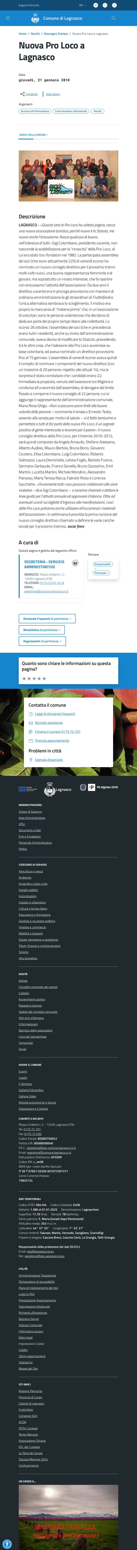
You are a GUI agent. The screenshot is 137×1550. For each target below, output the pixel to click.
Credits (23, 1350)
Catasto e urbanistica (32, 902)
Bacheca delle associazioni (35, 1030)
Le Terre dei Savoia (30, 1453)
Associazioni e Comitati (33, 1108)
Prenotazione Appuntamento (37, 1300)
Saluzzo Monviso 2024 (33, 1459)
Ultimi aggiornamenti (32, 1356)
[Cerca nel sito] (113, 18)
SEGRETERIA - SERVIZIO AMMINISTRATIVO (44, 564)
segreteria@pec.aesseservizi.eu (44, 1256)
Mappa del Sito (28, 1368)
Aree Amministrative (32, 817)
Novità (35, 33)
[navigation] (7, 18)
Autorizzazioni (27, 896)
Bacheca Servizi (29, 1319)
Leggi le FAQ (27, 1294)
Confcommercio (29, 1465)
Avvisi (22, 1049)
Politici (23, 848)
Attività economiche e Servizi (37, 1102)
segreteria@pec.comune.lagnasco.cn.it (51, 1147)
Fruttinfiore (26, 1409)
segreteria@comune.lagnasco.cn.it (46, 591)
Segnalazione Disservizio (34, 1306)
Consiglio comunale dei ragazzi (38, 987)
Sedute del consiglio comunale (38, 1011)
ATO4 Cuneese (28, 1428)
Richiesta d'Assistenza (33, 1312)
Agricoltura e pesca (31, 871)
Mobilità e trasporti (31, 933)
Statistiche (26, 1362)
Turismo (23, 952)
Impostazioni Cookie (31, 1343)
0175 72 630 (32, 1134)
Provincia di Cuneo (30, 1397)
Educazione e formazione (35, 914)
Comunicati (26, 1042)
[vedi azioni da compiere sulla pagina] (50, 94)
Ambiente (25, 877)
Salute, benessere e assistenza (38, 939)
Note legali (26, 1337)
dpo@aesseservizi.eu (40, 1251)
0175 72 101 (32, 1129)
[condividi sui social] (28, 94)
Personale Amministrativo (35, 842)
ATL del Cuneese (29, 1447)
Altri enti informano (31, 1018)
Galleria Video (27, 1096)
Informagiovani (28, 1024)
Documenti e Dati (30, 830)
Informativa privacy (31, 1331)
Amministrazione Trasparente (37, 1275)
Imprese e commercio (32, 927)
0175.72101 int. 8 (52, 582)
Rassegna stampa (30, 1005)
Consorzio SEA (28, 1415)
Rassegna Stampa (56, 33)
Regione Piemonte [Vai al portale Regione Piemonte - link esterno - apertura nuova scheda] (29, 5)
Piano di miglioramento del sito (38, 1287)
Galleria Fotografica (31, 1090)
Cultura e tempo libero (33, 908)
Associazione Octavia (32, 1440)
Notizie (23, 980)
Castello (24, 993)
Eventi (23, 1071)
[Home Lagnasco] (54, 18)
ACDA (22, 1422)
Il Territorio (25, 1083)
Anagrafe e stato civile (33, 883)
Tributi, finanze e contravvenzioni (40, 945)
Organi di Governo (30, 811)
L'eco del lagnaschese (33, 1036)
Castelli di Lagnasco (31, 1403)
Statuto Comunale (30, 1325)
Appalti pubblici (28, 890)
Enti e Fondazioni (30, 836)
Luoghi (23, 1077)
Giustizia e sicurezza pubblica (37, 921)
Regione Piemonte (30, 1391)
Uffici (22, 824)
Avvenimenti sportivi (32, 999)
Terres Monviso (28, 1434)
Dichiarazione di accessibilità (37, 1281)
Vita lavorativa (28, 958)
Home (22, 33)
